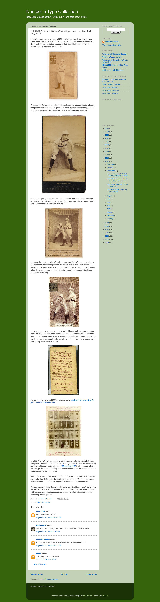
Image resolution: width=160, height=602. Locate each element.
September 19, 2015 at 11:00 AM (48, 518)
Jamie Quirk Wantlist (110, 93)
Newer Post (37, 574)
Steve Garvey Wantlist (110, 90)
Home (64, 574)
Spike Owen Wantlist (110, 87)
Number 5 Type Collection (52, 11)
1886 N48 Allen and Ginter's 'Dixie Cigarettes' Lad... (117, 180)
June (109, 202)
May (109, 205)
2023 (107, 135)
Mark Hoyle (40, 511)
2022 (107, 138)
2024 (107, 132)
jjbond (39, 553)
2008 (107, 242)
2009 (107, 239)
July (109, 199)
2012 (107, 229)
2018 (107, 151)
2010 (107, 236)
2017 (107, 155)
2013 (107, 226)
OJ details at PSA (69, 466)
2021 (107, 142)
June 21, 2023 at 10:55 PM (46, 559)
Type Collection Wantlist (111, 84)
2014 (107, 223)
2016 (107, 158)
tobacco (48, 502)
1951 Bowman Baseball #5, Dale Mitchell (117, 190)
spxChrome (87, 596)
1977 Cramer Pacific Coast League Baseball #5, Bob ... (118, 174)
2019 (107, 148)
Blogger (105, 596)
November (111, 164)
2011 (107, 233)
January (110, 219)
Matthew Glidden (43, 539)
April (109, 209)
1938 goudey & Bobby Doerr (113, 70)
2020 (107, 145)
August (110, 196)
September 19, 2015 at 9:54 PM (48, 532)
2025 (107, 128)
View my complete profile (111, 45)
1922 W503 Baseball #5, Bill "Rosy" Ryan (117, 185)
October (110, 167)
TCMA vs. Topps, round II (111, 57)
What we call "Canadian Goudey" (114, 54)
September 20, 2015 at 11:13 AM (48, 546)
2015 (107, 161)
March (109, 212)
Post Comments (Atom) (49, 579)
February (110, 215)
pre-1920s (40, 502)
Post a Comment (40, 564)
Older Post (91, 574)
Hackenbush (41, 525)
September (111, 171)
